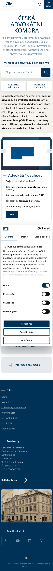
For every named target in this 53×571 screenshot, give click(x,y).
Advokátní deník (9, 418)
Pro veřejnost (8, 412)
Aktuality (6, 402)
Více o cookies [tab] (42, 236)
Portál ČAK (6, 423)
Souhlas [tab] (9, 236)
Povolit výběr (26, 332)
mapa (20, 462)
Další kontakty (14, 480)
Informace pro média (27, 365)
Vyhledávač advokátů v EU (39, 85)
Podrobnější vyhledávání (13, 85)
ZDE (12, 214)
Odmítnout (26, 340)
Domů (4, 396)
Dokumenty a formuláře (13, 407)
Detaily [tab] (24, 236)
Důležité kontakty (25, 346)
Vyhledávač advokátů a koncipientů (26, 62)
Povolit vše (26, 324)
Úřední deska (8, 428)
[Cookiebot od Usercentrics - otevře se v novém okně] (38, 229)
